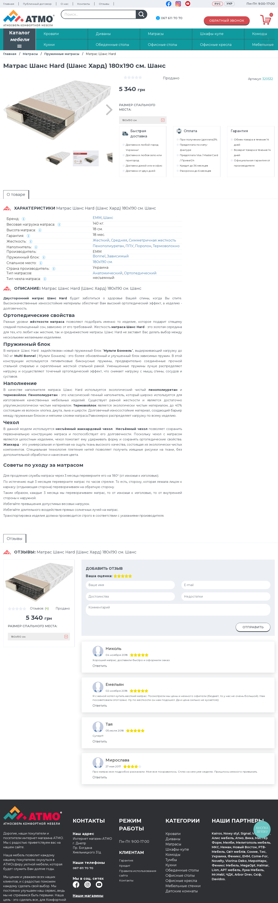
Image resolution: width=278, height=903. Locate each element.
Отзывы (104, 3)
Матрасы (30, 54)
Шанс (108, 203)
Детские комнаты (181, 868)
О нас (64, 3)
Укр (229, 3)
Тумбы (171, 837)
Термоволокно (166, 231)
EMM (97, 203)
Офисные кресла (181, 858)
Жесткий (101, 225)
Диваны (172, 816)
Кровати (173, 811)
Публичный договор (37, 3)
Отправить (253, 606)
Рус (217, 3)
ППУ (130, 231)
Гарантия (127, 838)
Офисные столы (180, 853)
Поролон (143, 231)
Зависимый (118, 241)
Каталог (19, 40)
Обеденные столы (182, 848)
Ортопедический (140, 258)
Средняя (119, 225)
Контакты (83, 3)
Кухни (171, 842)
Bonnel (99, 241)
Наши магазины (88, 873)
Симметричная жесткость (152, 225)
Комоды (172, 832)
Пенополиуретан (108, 231)
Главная (8, 3)
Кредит (126, 843)
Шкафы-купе (177, 827)
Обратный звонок (226, 21)
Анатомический (107, 258)
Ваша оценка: (99, 555)
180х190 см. (103, 247)
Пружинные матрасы (61, 54)
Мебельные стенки (183, 863)
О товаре (8, 183)
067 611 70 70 (171, 18)
